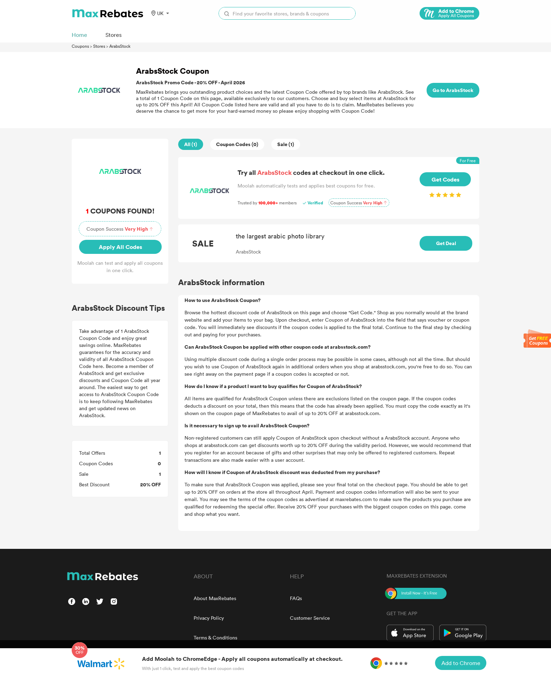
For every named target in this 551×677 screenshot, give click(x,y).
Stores (99, 46)
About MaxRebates (215, 598)
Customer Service (310, 617)
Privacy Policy (209, 617)
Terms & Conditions (215, 637)
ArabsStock (119, 46)
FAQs (296, 598)
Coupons (80, 46)
